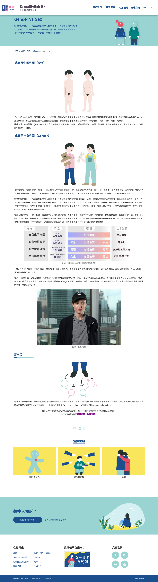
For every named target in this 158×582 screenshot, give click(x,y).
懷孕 (36, 562)
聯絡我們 (135, 7)
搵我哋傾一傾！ (27, 519)
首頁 (16, 51)
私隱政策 (48, 578)
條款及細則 (36, 578)
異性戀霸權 (79, 477)
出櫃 (124, 477)
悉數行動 (142, 578)
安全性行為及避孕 (21, 562)
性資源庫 (110, 7)
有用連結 (123, 7)
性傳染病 (17, 566)
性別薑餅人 (34, 477)
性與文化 (38, 566)
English (148, 7)
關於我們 (97, 7)
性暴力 (37, 557)
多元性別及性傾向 (29, 51)
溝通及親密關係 (20, 557)
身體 (15, 553)
